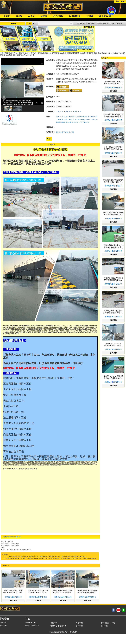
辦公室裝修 (101, 24)
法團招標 (63, 122)
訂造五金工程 (30, 623)
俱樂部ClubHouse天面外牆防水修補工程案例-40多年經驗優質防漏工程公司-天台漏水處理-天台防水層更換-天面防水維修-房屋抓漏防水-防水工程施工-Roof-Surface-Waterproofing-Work (113, 377)
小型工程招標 (84, 122)
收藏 (49, 139)
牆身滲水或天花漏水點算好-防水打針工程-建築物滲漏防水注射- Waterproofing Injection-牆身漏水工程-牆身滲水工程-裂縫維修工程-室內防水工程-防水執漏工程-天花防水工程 (62, 592)
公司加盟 (3, 623)
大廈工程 (59, 112)
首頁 (6, 16)
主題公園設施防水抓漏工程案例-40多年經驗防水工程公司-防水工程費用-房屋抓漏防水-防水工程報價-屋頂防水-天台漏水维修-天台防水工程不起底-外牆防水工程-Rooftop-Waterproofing (113, 83)
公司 (31, 16)
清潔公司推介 (91, 24)
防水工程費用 (76, 116)
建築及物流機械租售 (58, 626)
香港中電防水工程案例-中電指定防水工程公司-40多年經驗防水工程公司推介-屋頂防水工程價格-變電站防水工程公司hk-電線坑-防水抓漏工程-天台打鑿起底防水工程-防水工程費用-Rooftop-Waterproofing (38, 592)
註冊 (117, 1)
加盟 (89, 16)
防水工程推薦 (69, 119)
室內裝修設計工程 (108, 623)
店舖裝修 (118, 24)
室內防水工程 (87, 116)
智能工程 (53, 623)
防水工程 (68, 112)
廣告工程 (79, 626)
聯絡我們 (3, 626)
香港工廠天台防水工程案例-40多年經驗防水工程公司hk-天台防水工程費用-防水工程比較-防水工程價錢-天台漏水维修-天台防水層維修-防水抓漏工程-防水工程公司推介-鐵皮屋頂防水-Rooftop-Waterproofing (13, 592)
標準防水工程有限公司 (65, 132)
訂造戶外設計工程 (32, 626)
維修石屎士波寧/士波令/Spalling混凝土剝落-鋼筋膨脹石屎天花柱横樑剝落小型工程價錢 (113, 345)
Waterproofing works (82, 119)
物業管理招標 (73, 122)
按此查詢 (13, 600)
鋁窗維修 (110, 24)
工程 (18, 16)
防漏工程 (67, 116)
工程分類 (12, 24)
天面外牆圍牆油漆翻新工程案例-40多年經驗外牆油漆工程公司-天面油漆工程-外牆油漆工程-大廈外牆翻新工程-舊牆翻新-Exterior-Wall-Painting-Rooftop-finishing (113, 246)
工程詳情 (51, 144)
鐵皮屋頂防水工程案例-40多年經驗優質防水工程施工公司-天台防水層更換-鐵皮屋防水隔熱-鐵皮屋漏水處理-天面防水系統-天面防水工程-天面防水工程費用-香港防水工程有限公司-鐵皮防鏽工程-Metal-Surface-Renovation (113, 312)
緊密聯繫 (4, 618)
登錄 (123, 1)
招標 (43, 16)
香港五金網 (105, 16)
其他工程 (104, 626)
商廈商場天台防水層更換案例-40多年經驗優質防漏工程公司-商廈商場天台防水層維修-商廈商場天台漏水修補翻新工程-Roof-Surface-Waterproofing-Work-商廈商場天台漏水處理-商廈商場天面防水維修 (87, 592)
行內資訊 (58, 16)
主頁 (2, 53)
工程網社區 (74, 16)
